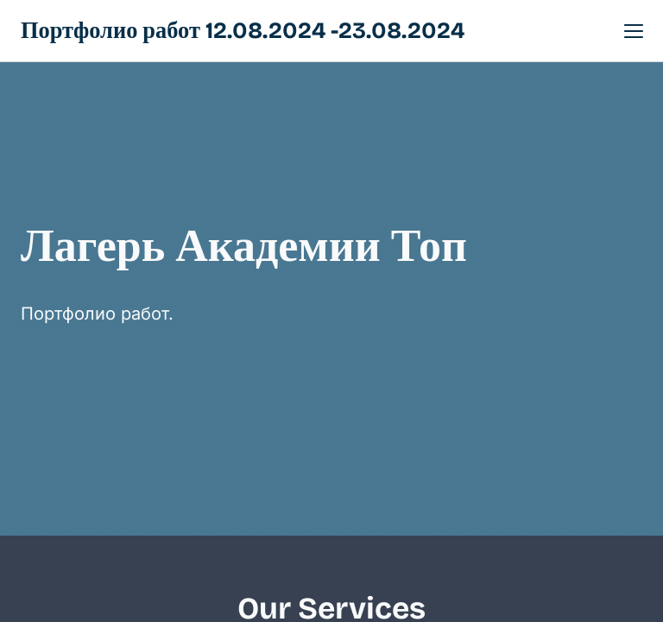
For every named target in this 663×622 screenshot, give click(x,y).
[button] (633, 31)
